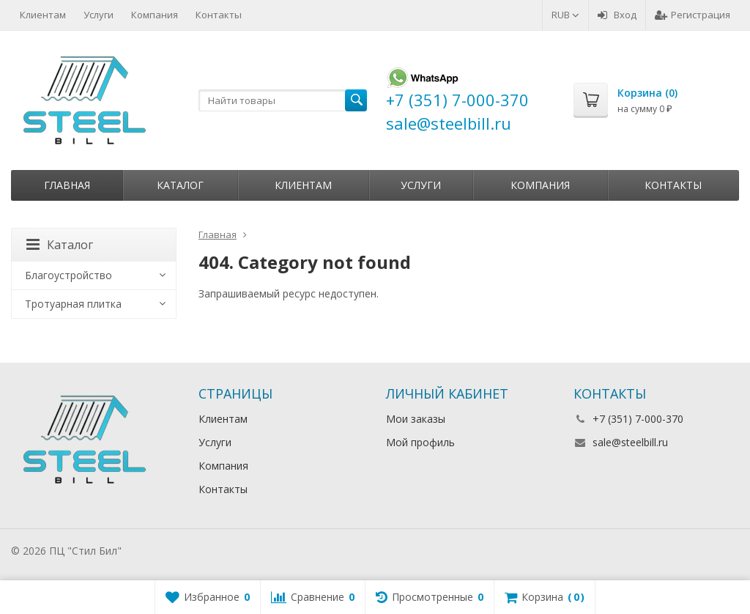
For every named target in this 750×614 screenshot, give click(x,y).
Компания (154, 14)
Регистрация (692, 14)
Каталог (180, 185)
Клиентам (43, 14)
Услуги (98, 14)
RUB (565, 14)
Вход (617, 14)
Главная (67, 185)
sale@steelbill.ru (630, 442)
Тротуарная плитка (73, 304)
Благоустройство (68, 275)
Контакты (219, 14)
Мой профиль (420, 442)
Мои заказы (415, 419)
